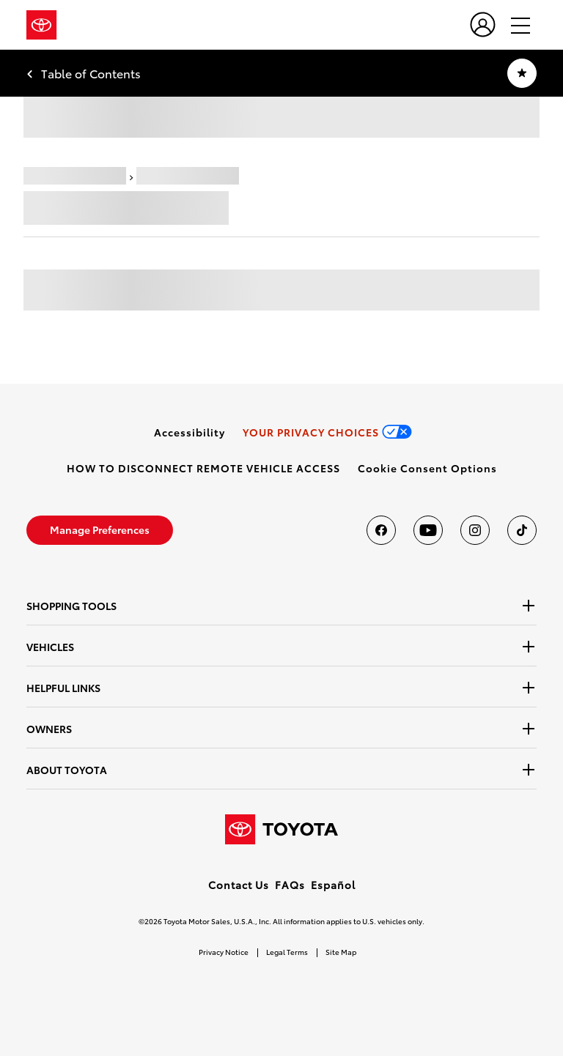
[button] (427, 468)
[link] (189, 432)
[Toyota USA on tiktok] (522, 530)
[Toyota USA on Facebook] (381, 530)
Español (333, 885)
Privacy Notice (224, 951)
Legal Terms (287, 951)
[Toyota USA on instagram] (475, 530)
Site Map (340, 951)
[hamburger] (513, 25)
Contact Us (238, 885)
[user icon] (483, 25)
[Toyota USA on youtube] (428, 530)
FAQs (290, 885)
